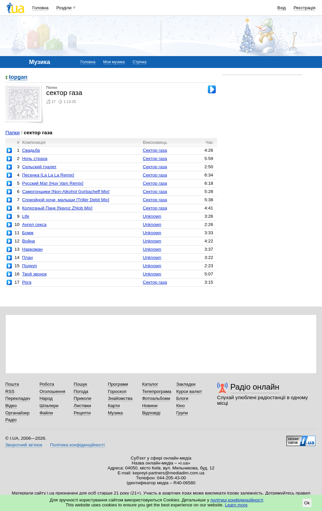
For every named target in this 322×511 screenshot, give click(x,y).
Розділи (64, 7)
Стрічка (139, 62)
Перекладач (17, 398)
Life (25, 216)
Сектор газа (155, 150)
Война (28, 241)
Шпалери (49, 405)
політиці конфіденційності (236, 499)
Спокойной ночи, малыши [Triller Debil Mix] (65, 199)
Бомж (28, 232)
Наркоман (32, 249)
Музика (115, 412)
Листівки (82, 405)
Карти (114, 405)
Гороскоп (117, 391)
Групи (182, 412)
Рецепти (82, 412)
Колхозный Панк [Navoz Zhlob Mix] (57, 208)
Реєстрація (304, 7)
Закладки (185, 384)
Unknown (152, 216)
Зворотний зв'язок (23, 444)
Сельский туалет (39, 166)
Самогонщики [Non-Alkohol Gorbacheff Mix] (66, 191)
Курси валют (189, 391)
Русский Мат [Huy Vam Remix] (52, 183)
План (27, 257)
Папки (12, 132)
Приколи (82, 398)
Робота (47, 384)
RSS (10, 391)
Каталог (150, 384)
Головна (40, 7)
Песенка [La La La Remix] (48, 175)
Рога (26, 282)
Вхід (281, 7)
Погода (81, 391)
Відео (11, 405)
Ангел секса (34, 224)
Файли (46, 412)
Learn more (236, 504)
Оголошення (52, 391)
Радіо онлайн (254, 386)
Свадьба (31, 150)
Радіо (10, 419)
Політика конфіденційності (77, 444)
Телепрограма (157, 391)
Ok (307, 502)
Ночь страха (34, 158)
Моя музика (114, 62)
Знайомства (120, 398)
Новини (150, 405)
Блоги (182, 398)
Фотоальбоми (156, 398)
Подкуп (29, 265)
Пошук (80, 384)
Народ (46, 398)
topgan (18, 77)
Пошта (12, 384)
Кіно (180, 405)
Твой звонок (34, 273)
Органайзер (17, 412)
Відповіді (151, 412)
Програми (118, 384)
